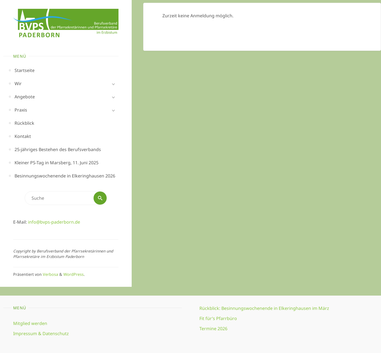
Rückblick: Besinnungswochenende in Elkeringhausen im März (264, 308)
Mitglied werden (30, 323)
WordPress (73, 274)
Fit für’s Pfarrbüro (218, 318)
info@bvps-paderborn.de (54, 222)
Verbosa (50, 274)
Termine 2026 (213, 329)
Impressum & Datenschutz (41, 333)
